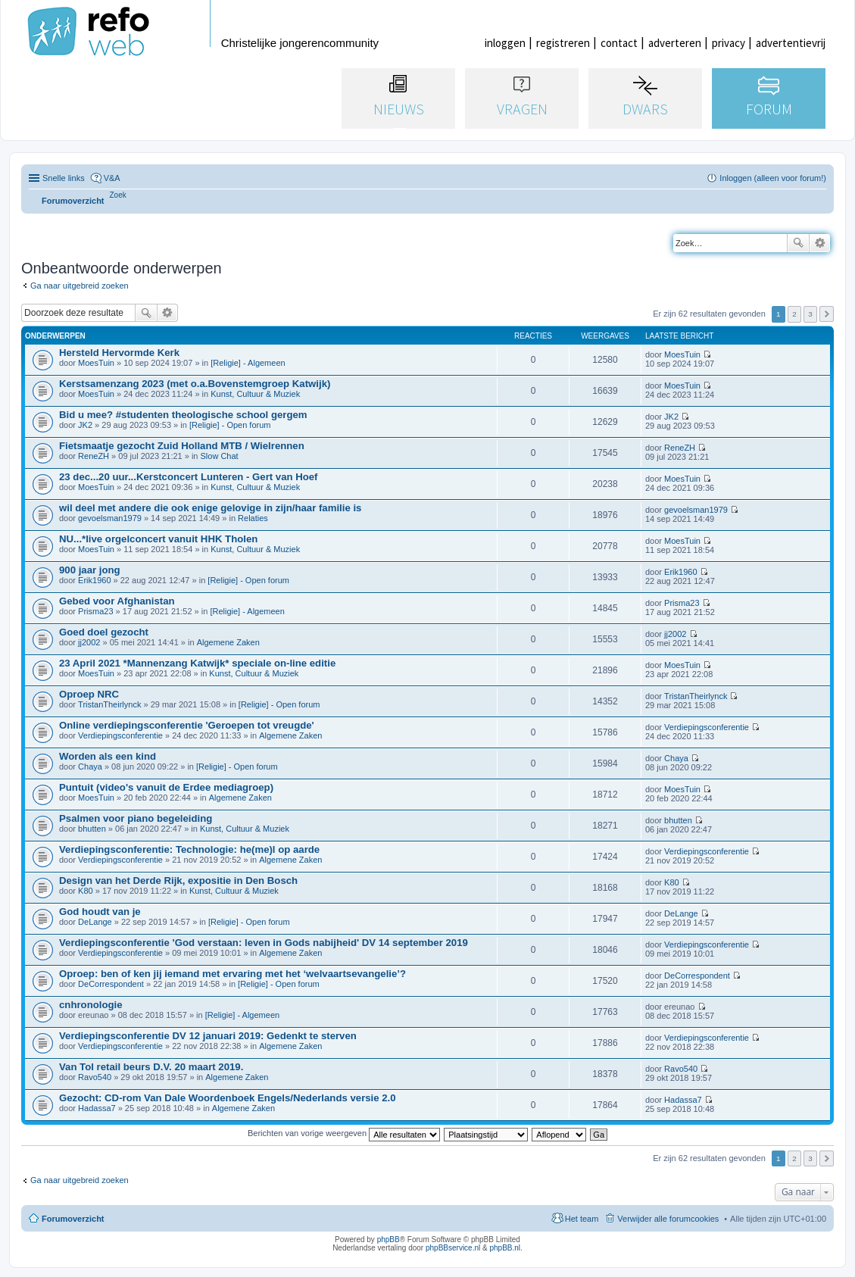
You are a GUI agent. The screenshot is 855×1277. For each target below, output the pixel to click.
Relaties (253, 518)
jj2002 (89, 642)
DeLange (95, 921)
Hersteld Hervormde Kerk (119, 352)
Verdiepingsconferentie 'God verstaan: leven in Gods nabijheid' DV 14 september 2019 (263, 942)
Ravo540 (94, 1077)
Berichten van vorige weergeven (344, 1133)
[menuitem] (118, 195)
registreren (563, 43)
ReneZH (93, 456)
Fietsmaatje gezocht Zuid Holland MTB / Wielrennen (181, 445)
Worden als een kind (107, 756)
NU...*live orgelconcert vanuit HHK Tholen (158, 539)
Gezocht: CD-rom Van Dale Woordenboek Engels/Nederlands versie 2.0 (227, 1098)
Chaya (90, 766)
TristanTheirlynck (109, 704)
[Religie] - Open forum (230, 424)
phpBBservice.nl (453, 1248)
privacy (728, 43)
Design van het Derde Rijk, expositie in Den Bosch (178, 880)
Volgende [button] (826, 314)
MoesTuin (96, 362)
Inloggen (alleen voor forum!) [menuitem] (772, 178)
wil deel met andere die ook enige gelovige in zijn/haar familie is (210, 508)
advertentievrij (790, 43)
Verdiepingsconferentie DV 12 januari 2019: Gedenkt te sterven (208, 1035)
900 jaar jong (89, 570)
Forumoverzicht (73, 1218)
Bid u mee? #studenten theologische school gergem (183, 414)
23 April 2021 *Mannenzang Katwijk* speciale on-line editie (197, 663)
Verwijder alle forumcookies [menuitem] (668, 1218)
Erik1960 (94, 580)
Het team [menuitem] (582, 1218)
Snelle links (63, 178)
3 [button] (810, 314)
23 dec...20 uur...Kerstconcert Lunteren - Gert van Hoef (188, 476)
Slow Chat (220, 456)
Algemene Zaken (228, 642)
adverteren (674, 43)
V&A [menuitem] (112, 178)
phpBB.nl (504, 1248)
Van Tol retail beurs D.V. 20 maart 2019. (151, 1066)
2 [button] (794, 314)
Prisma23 (95, 611)
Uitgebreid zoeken (820, 243)
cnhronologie (91, 1004)
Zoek (798, 243)
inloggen (505, 43)
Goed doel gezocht (103, 632)
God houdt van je (100, 911)
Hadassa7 (97, 1108)
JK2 (85, 424)
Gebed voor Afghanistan (117, 601)
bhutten (92, 828)
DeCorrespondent (111, 983)
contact (619, 43)
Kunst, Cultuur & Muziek (255, 393)
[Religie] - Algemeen (248, 362)
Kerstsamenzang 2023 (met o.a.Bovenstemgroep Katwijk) (194, 383)
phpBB (388, 1239)
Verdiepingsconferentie (120, 735)
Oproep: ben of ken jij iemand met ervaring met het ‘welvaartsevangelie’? (232, 973)
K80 (85, 890)
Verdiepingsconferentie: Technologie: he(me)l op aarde (189, 849)
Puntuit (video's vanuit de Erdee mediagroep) (166, 787)
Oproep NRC (89, 694)
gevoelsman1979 (110, 518)
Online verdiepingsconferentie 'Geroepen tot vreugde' (186, 725)
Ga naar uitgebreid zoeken (79, 285)
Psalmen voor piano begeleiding (135, 818)
